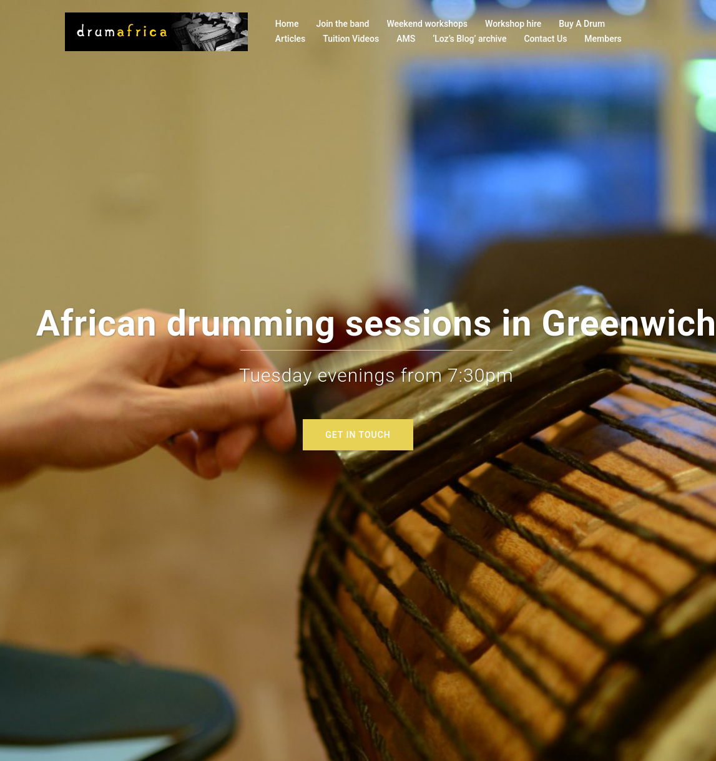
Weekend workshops (427, 24)
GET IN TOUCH (358, 435)
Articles (290, 39)
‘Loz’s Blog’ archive (469, 39)
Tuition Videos (351, 39)
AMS (405, 39)
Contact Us (545, 39)
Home (287, 24)
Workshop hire (513, 24)
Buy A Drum (582, 24)
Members (602, 39)
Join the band (342, 24)
